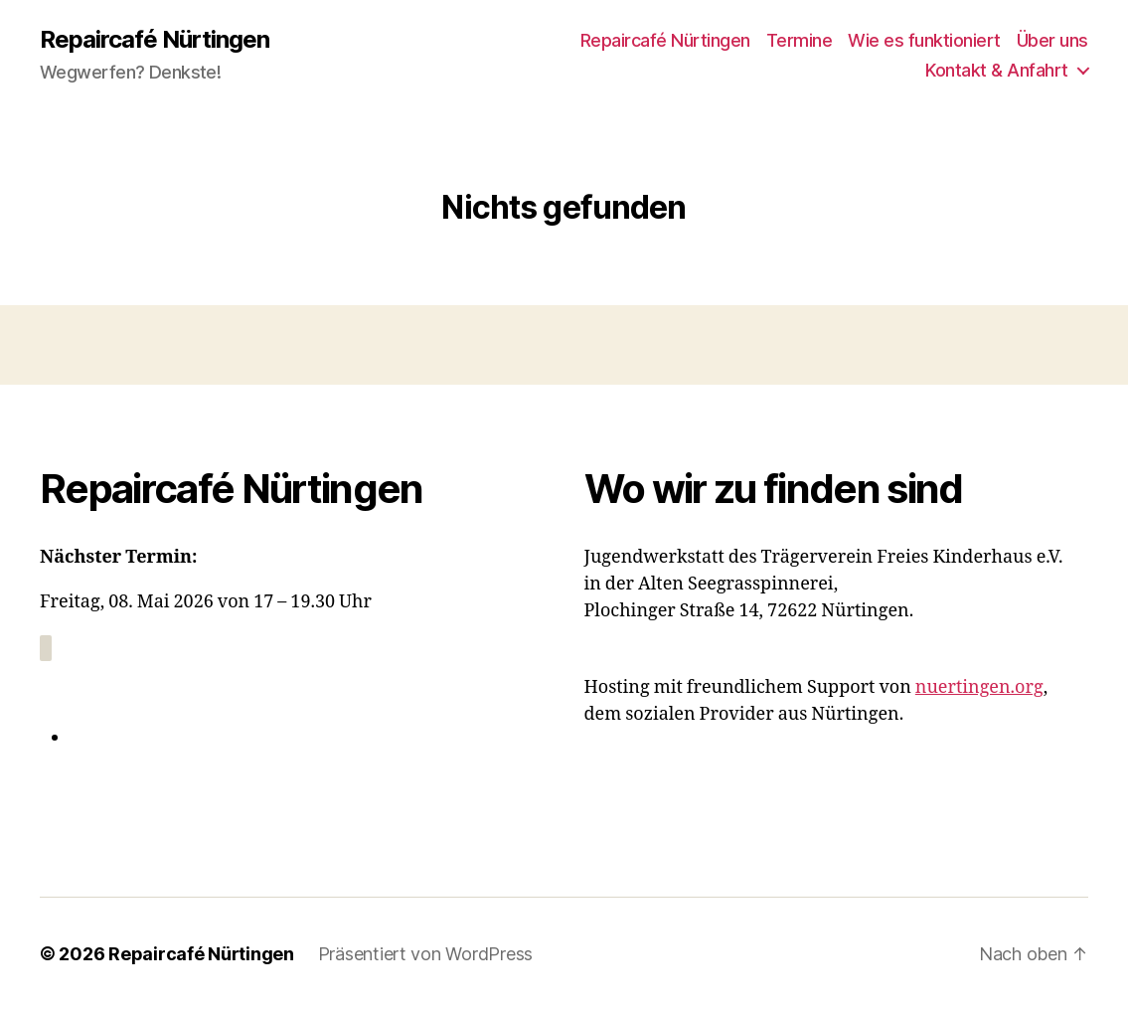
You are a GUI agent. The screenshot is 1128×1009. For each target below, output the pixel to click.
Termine (799, 40)
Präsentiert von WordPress (425, 952)
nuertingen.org (979, 687)
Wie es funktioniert (924, 40)
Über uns (1052, 40)
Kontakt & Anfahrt (996, 70)
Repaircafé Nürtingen (154, 40)
